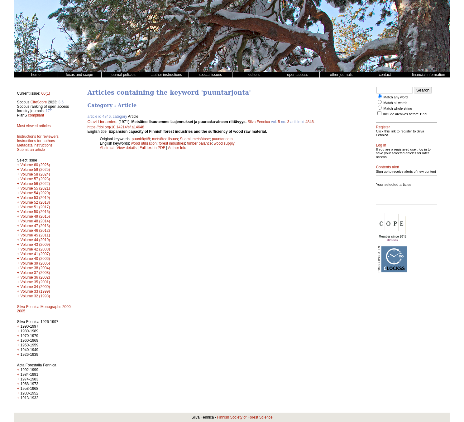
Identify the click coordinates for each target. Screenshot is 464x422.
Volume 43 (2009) (35, 244)
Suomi (185, 139)
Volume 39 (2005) (35, 263)
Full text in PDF (152, 148)
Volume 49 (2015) (35, 216)
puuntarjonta (222, 139)
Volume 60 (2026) (35, 165)
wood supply (224, 143)
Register (383, 127)
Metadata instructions (35, 145)
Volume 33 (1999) (35, 291)
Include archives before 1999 (405, 114)
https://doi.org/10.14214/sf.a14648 (116, 127)
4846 (309, 122)
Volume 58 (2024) (35, 174)
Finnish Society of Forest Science (244, 417)
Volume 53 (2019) (35, 198)
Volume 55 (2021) (35, 188)
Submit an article (31, 149)
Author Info (177, 148)
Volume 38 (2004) (35, 268)
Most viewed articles (34, 126)
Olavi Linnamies (102, 121)
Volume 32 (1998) (35, 296)
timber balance (199, 143)
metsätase (201, 139)
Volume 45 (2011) (35, 235)
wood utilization (144, 143)
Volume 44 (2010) (35, 240)
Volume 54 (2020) (35, 193)
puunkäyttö (141, 139)
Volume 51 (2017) (35, 207)
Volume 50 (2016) (35, 212)
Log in (381, 145)
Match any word (396, 97)
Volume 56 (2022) (35, 183)
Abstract (107, 148)
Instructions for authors (36, 141)
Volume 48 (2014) (35, 221)
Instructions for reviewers (38, 136)
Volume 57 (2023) (35, 179)
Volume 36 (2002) (35, 277)
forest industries (172, 143)
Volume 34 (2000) (35, 287)
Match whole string (398, 108)
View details (127, 148)
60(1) (45, 93)
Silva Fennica (258, 122)
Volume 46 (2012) (35, 230)
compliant (36, 115)
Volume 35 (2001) (35, 282)
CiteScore (39, 102)
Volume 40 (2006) (35, 258)
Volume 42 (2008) (35, 249)
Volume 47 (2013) (35, 226)
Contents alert (387, 167)
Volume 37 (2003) (35, 273)
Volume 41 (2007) (35, 254)
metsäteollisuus (165, 139)
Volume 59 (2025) (35, 169)
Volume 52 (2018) (35, 202)
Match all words (395, 103)
